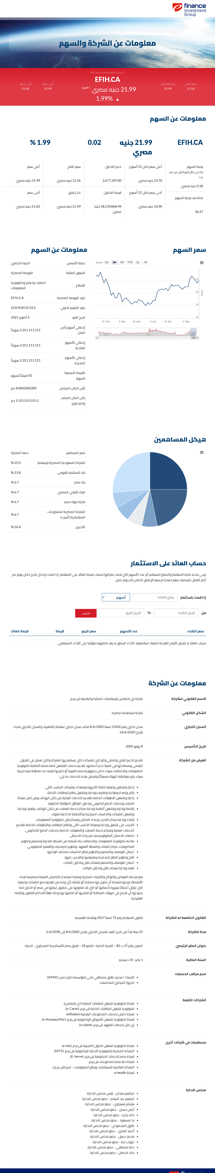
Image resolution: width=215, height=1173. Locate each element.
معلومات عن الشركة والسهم (57, 11)
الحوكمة (87, 11)
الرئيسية (140, 11)
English (14, 11)
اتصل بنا (28, 11)
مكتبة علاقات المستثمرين (114, 11)
